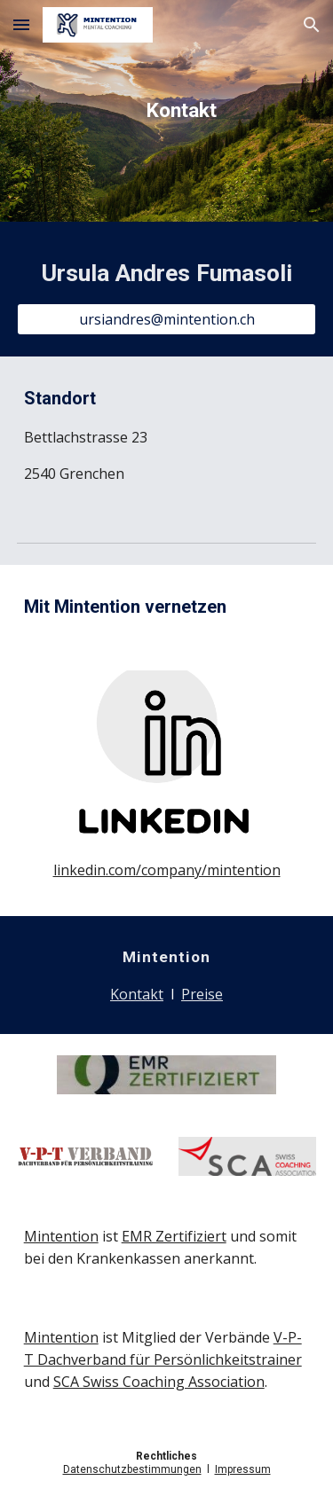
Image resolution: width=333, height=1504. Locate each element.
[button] (21, 24)
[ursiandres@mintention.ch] (167, 319)
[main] (167, 110)
